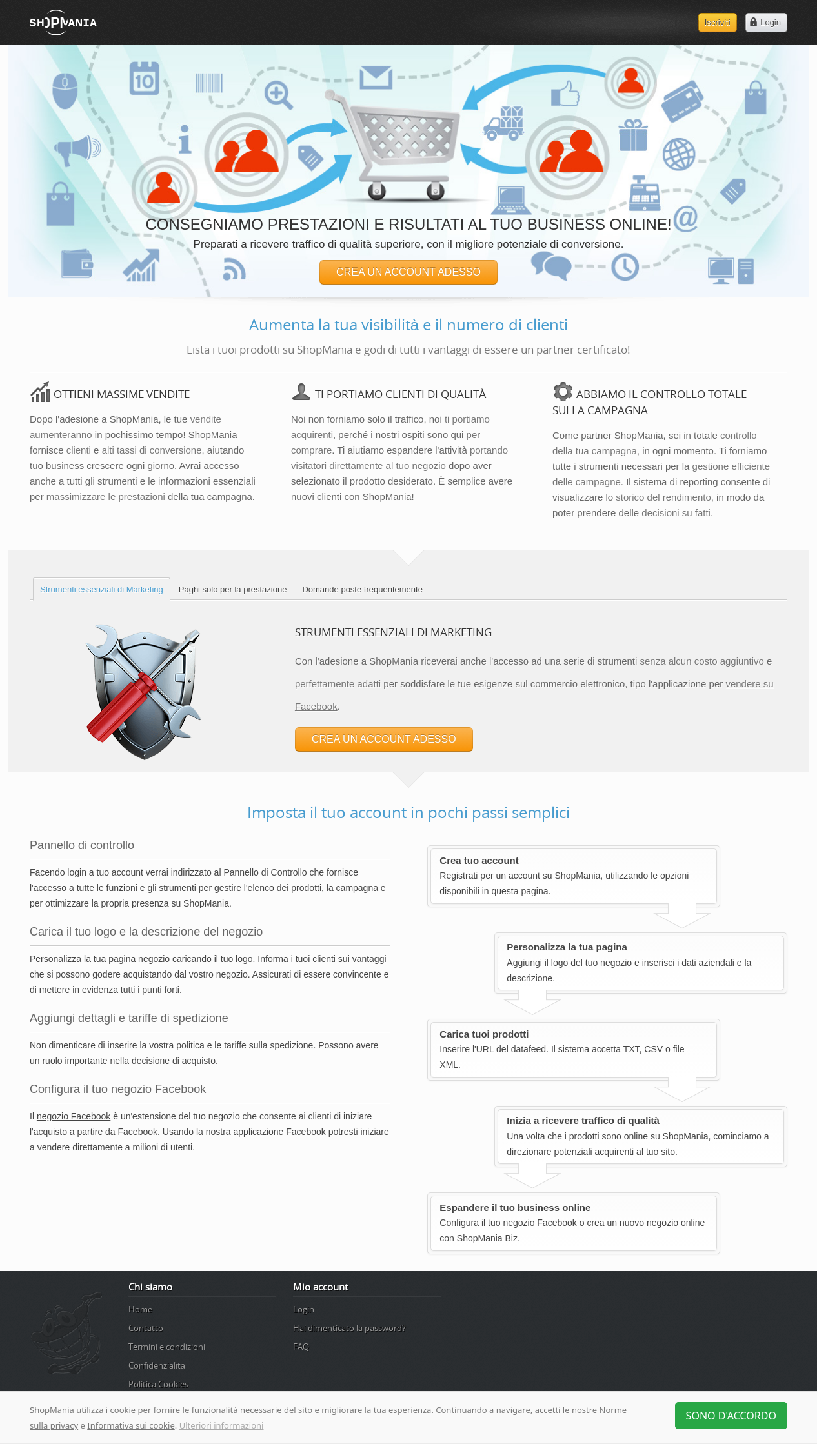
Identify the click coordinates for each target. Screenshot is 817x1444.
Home (140, 1309)
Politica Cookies (158, 1384)
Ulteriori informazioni (221, 1425)
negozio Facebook (73, 1116)
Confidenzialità (156, 1365)
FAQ (301, 1346)
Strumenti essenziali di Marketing (101, 589)
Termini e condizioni (166, 1346)
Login (303, 1309)
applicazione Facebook (280, 1132)
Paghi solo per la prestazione (233, 589)
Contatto (145, 1328)
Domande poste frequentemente (362, 589)
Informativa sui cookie (131, 1425)
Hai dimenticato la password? (349, 1328)
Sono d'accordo (731, 1416)
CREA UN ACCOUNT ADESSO (408, 271)
